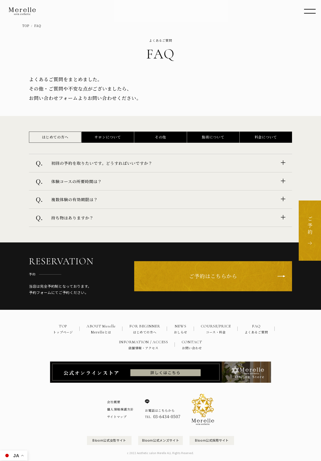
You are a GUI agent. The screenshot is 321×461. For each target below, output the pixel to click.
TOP (25, 25)
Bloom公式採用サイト (212, 440)
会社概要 (113, 402)
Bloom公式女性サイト (109, 440)
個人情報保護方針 (120, 409)
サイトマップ (117, 416)
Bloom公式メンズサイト (160, 440)
